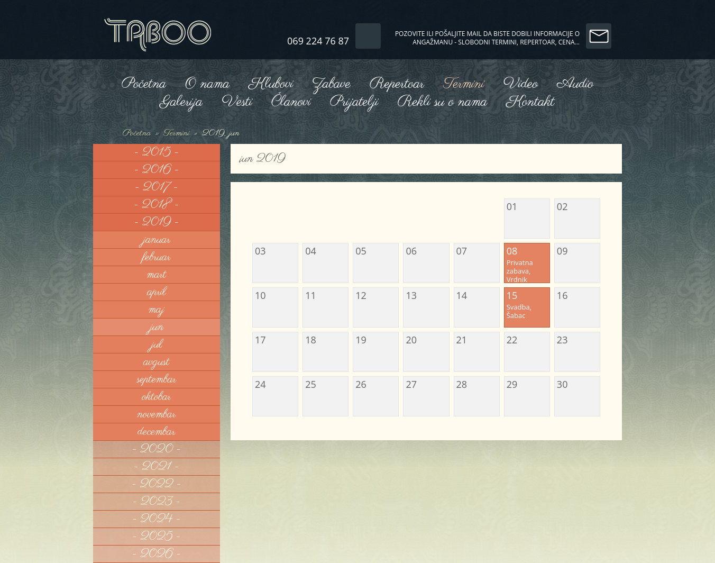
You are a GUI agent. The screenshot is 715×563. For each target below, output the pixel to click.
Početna (144, 84)
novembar (157, 414)
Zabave (331, 84)
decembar (156, 432)
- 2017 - (156, 187)
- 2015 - (156, 152)
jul (156, 344)
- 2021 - (156, 467)
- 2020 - (156, 449)
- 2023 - (156, 502)
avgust (157, 362)
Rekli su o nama (443, 102)
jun (156, 327)
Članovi (291, 102)
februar (156, 257)
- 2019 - (156, 222)
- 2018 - (156, 205)
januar (156, 240)
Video (520, 84)
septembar (157, 379)
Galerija (181, 102)
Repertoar (397, 84)
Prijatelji (354, 102)
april (157, 292)
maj (156, 309)
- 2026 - (156, 554)
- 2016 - (156, 170)
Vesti (237, 102)
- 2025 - (156, 536)
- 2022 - (156, 484)
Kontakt (530, 102)
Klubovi (271, 84)
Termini (463, 84)
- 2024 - (156, 519)
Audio (575, 84)
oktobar (156, 397)
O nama (207, 84)
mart (156, 275)
